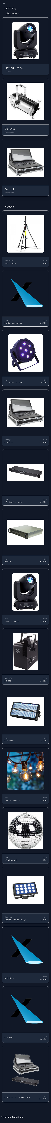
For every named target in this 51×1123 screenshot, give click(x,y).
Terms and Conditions (12, 1117)
